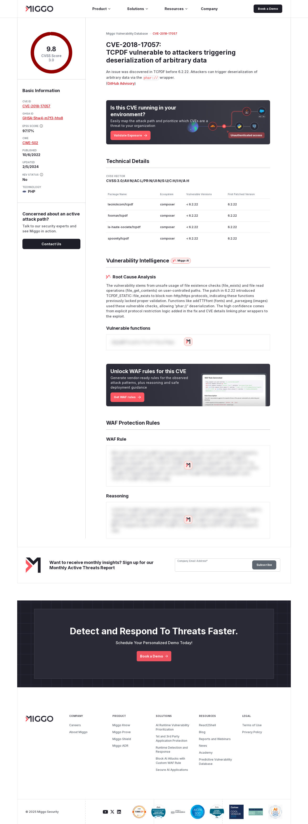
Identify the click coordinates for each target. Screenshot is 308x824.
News (203, 745)
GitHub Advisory (121, 83)
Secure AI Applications (172, 770)
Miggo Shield (121, 739)
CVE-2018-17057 (36, 106)
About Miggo (78, 732)
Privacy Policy (252, 732)
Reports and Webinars (215, 739)
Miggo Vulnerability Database (127, 33)
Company (209, 9)
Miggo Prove (121, 732)
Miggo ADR (120, 745)
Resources (176, 9)
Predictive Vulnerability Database (215, 762)
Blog (202, 732)
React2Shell (207, 725)
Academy (206, 752)
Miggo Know (121, 725)
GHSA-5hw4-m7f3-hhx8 (42, 118)
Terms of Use (252, 725)
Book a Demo (268, 8)
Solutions (137, 9)
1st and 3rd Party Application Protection (171, 738)
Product (101, 9)
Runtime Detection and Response (172, 750)
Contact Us (51, 244)
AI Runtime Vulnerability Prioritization (172, 727)
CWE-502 (30, 143)
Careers (75, 725)
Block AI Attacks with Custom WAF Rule (170, 761)
